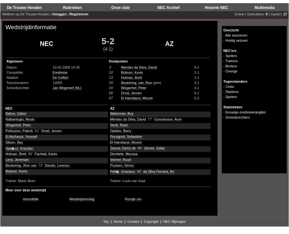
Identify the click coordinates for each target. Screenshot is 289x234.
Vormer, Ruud (121, 160)
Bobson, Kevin (132, 72)
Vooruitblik (30, 199)
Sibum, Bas (14, 142)
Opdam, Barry (121, 131)
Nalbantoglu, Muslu (20, 119)
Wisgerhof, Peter (133, 88)
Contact (133, 221)
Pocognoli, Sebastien (126, 136)
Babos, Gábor (16, 113)
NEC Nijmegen (174, 221)
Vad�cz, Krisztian (19, 148)
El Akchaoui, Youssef (21, 136)
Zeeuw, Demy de (123, 148)
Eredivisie (60, 72)
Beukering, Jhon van (21, 165)
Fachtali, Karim (46, 154)
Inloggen (60, 14)
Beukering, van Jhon (136, 83)
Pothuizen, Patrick (19, 131)
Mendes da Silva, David (139, 67)
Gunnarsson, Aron (168, 119)
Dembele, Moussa (124, 154)
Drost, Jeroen (131, 93)
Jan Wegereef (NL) (67, 88)
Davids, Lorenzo (57, 165)
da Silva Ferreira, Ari (159, 171)
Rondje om (133, 199)
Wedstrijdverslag (82, 199)
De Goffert (60, 77)
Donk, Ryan (119, 125)
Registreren (79, 14)
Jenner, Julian (155, 148)
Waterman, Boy (122, 113)
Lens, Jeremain (17, 160)
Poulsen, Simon (122, 165)
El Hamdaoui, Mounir (137, 98)
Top (106, 221)
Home (117, 221)
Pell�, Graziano (123, 171)
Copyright (151, 221)
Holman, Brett (131, 77)
